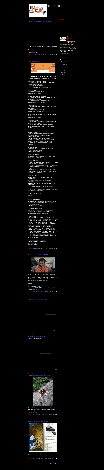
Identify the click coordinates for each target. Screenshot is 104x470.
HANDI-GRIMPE (71, 36)
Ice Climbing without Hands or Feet (39, 375)
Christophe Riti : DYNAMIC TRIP (38, 255)
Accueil (38, 463)
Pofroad (44, 454)
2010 (62, 67)
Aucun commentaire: (50, 54)
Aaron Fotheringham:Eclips (36, 336)
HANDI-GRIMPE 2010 (34, 61)
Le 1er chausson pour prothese (38, 421)
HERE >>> (39, 286)
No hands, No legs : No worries (38, 299)
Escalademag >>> (35, 289)
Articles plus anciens (53, 463)
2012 (62, 59)
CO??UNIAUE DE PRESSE (34, 52)
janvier (64, 61)
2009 (62, 68)
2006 (62, 74)
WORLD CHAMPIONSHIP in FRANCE (39, 21)
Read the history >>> (32, 412)
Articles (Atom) (37, 465)
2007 (62, 72)
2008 (62, 70)
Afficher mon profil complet (67, 53)
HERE (49, 287)
